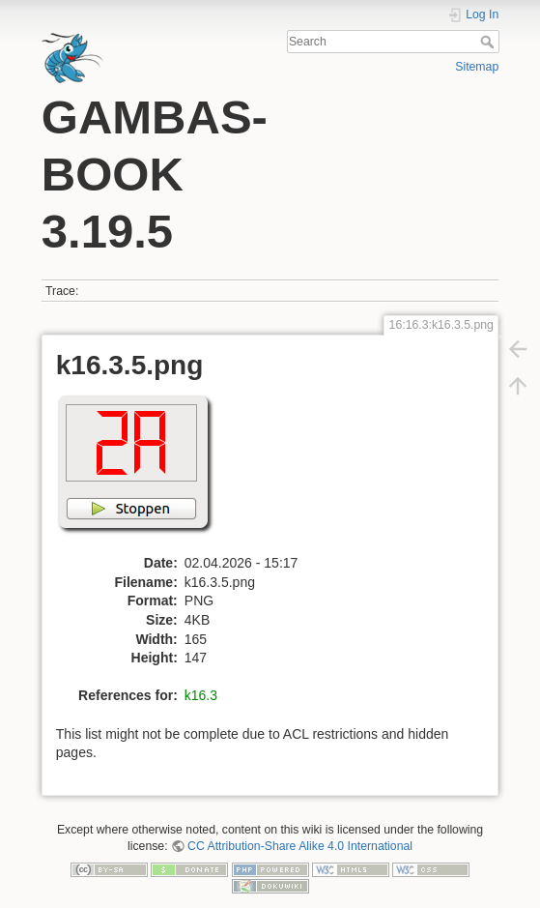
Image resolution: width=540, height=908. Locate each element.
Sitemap (476, 66)
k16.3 (201, 695)
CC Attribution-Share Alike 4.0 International (299, 846)
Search (489, 41)
